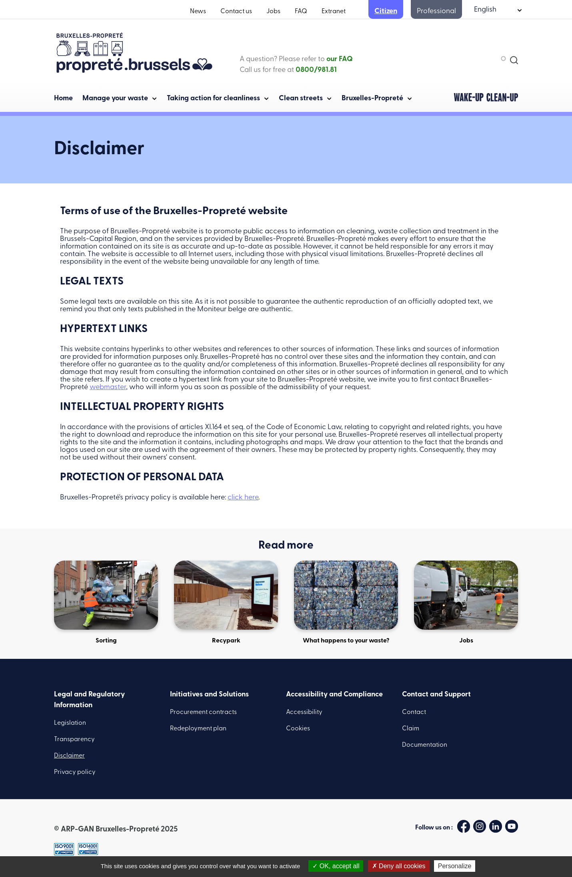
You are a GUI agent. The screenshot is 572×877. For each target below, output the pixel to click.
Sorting (106, 602)
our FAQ (339, 59)
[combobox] (466, 58)
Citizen (385, 11)
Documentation (424, 745)
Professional (436, 11)
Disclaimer (69, 756)
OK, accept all (335, 866)
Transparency (74, 739)
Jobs (273, 11)
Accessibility (304, 712)
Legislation (70, 723)
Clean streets (301, 98)
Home (63, 98)
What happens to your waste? (346, 602)
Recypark (226, 602)
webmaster (108, 387)
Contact (414, 712)
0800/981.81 (316, 70)
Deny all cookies (399, 866)
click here (243, 497)
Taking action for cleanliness (213, 98)
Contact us (236, 11)
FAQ (301, 11)
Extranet (334, 11)
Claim (410, 729)
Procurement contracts (203, 712)
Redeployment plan (198, 729)
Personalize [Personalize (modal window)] (455, 866)
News (198, 11)
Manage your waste (115, 98)
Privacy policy (75, 772)
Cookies (298, 729)
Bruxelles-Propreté (372, 98)
